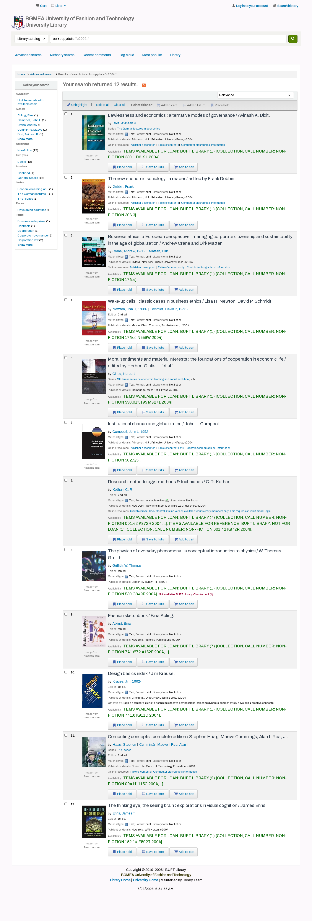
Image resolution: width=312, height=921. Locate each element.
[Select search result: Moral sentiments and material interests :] (65, 357)
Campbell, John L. (29, 120)
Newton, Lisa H (129, 309)
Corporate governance (33, 235)
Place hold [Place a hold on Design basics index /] (122, 725)
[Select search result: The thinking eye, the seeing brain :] (65, 804)
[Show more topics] (25, 244)
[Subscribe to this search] (144, 85)
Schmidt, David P (169, 309)
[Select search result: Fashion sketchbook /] (65, 614)
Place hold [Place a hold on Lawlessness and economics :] (122, 167)
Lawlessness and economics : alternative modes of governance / (189, 115)
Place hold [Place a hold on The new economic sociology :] (122, 225)
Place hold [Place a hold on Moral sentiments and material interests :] (122, 412)
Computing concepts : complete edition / (198, 736)
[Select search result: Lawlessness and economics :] (65, 113)
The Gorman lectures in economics (138, 128)
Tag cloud (126, 55)
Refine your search (36, 85)
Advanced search (28, 55)
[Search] (292, 39)
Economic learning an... (33, 189)
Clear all (119, 105)
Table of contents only (171, 267)
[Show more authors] (25, 139)
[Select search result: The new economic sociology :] (65, 177)
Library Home (120, 880)
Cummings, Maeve (30, 129)
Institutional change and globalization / (164, 423)
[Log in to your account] (250, 6)
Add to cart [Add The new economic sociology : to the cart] (184, 225)
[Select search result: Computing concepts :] (65, 735)
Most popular (152, 55)
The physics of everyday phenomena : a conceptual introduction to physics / (194, 554)
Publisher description (142, 144)
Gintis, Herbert (123, 374)
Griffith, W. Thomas (126, 565)
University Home (145, 880)
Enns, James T (123, 813)
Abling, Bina (26, 115)
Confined (24, 173)
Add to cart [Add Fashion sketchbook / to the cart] (184, 662)
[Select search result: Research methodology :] (65, 480)
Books (22, 161)
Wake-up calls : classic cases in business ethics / (190, 301)
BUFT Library (23, 6)
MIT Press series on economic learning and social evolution (153, 379)
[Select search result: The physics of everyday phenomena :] (65, 549)
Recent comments (97, 55)
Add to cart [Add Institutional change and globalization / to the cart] (184, 470)
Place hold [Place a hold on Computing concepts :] (122, 794)
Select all (102, 105)
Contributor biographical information (203, 144)
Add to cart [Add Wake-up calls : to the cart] (184, 347)
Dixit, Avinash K (124, 123)
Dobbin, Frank (123, 186)
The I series (25, 198)
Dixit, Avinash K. (28, 134)
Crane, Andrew (27, 124)
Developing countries (32, 210)
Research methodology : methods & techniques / (170, 481)
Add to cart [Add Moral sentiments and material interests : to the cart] (184, 412)
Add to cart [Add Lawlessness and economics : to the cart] (184, 167)
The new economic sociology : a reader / (172, 178)
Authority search (62, 55)
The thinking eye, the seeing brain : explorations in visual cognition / (187, 805)
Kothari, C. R (122, 489)
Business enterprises (32, 221)
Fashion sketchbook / (141, 615)
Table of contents (168, 144)
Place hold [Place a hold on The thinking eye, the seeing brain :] (122, 852)
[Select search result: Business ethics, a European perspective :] (65, 235)
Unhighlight (77, 105)
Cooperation (26, 230)
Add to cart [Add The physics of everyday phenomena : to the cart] (184, 604)
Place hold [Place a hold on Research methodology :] (122, 539)
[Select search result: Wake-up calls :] (65, 299)
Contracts (24, 226)
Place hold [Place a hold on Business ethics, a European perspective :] (122, 289)
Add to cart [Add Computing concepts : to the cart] (184, 794)
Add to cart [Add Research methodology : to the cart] (184, 539)
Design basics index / (141, 673)
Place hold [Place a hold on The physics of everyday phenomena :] (122, 604)
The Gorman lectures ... (33, 193)
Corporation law (28, 240)
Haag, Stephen (124, 744)
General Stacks (28, 177)
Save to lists (153, 167)
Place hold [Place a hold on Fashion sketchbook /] (122, 662)
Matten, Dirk (158, 251)
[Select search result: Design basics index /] (65, 672)
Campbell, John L (131, 431)
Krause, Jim (126, 681)
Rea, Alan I (179, 744)
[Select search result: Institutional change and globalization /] (65, 422)
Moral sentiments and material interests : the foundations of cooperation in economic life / (197, 362)
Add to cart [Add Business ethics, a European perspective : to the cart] (184, 289)
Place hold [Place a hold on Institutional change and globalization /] (122, 470)
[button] (41, 6)
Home (21, 74)
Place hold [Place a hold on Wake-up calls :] (122, 347)
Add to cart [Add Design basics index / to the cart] (184, 725)
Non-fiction (25, 150)
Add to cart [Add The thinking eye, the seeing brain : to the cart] (184, 852)
